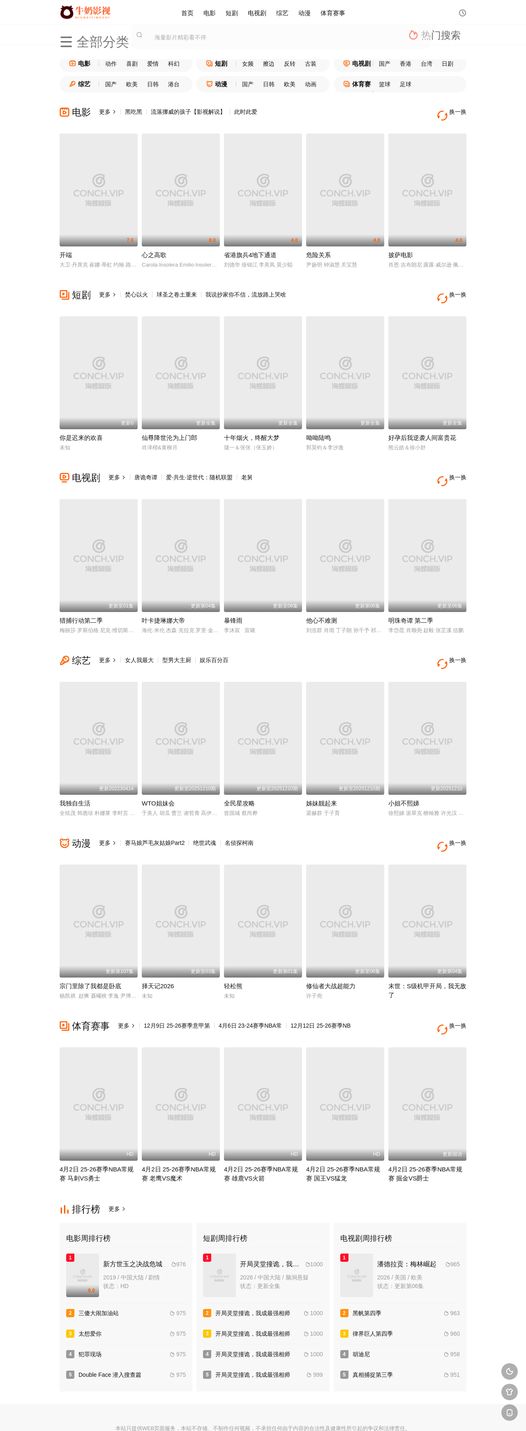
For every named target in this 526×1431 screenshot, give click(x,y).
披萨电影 (400, 247)
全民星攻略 (239, 772)
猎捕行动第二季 (81, 597)
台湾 (426, 63)
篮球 (384, 84)
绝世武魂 (204, 812)
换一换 (454, 112)
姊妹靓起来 (321, 772)
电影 (209, 12)
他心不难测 (321, 597)
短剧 (232, 12)
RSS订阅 (173, 1415)
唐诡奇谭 (145, 462)
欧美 (132, 84)
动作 (111, 63)
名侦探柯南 (239, 812)
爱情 (153, 63)
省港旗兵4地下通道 (250, 247)
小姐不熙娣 (403, 772)
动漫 (304, 12)
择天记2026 (158, 948)
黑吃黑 (133, 111)
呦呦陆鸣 (318, 422)
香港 (405, 63)
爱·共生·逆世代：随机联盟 (199, 462)
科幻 (174, 63)
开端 (66, 247)
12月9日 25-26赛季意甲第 (177, 988)
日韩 (153, 84)
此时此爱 (245, 111)
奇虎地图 (293, 1415)
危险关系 (318, 247)
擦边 (269, 63)
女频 (248, 63)
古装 (310, 63)
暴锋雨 (233, 597)
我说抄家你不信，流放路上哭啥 (245, 287)
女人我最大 (139, 637)
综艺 (282, 12)
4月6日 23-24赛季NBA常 (250, 988)
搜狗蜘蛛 (263, 1415)
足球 (405, 84)
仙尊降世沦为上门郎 (169, 422)
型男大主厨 (176, 637)
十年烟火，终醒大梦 (251, 422)
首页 (187, 12)
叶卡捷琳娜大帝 (163, 597)
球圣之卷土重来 (177, 287)
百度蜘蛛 (203, 1415)
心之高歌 (154, 247)
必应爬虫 (353, 1415)
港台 (174, 84)
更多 (107, 111)
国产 (384, 63)
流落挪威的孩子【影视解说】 (188, 111)
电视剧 (257, 12)
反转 (289, 63)
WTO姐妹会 (158, 772)
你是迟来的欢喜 (81, 422)
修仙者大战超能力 (330, 948)
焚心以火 (136, 287)
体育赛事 (333, 12)
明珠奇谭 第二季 (410, 597)
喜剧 (132, 63)
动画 (310, 84)
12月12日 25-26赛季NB (321, 988)
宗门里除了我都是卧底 (90, 948)
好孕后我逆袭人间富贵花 (422, 422)
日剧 (447, 63)
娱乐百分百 (214, 637)
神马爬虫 (233, 1415)
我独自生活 (75, 772)
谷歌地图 (323, 1415)
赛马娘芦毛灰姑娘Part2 (155, 812)
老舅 (247, 462)
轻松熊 (233, 948)
